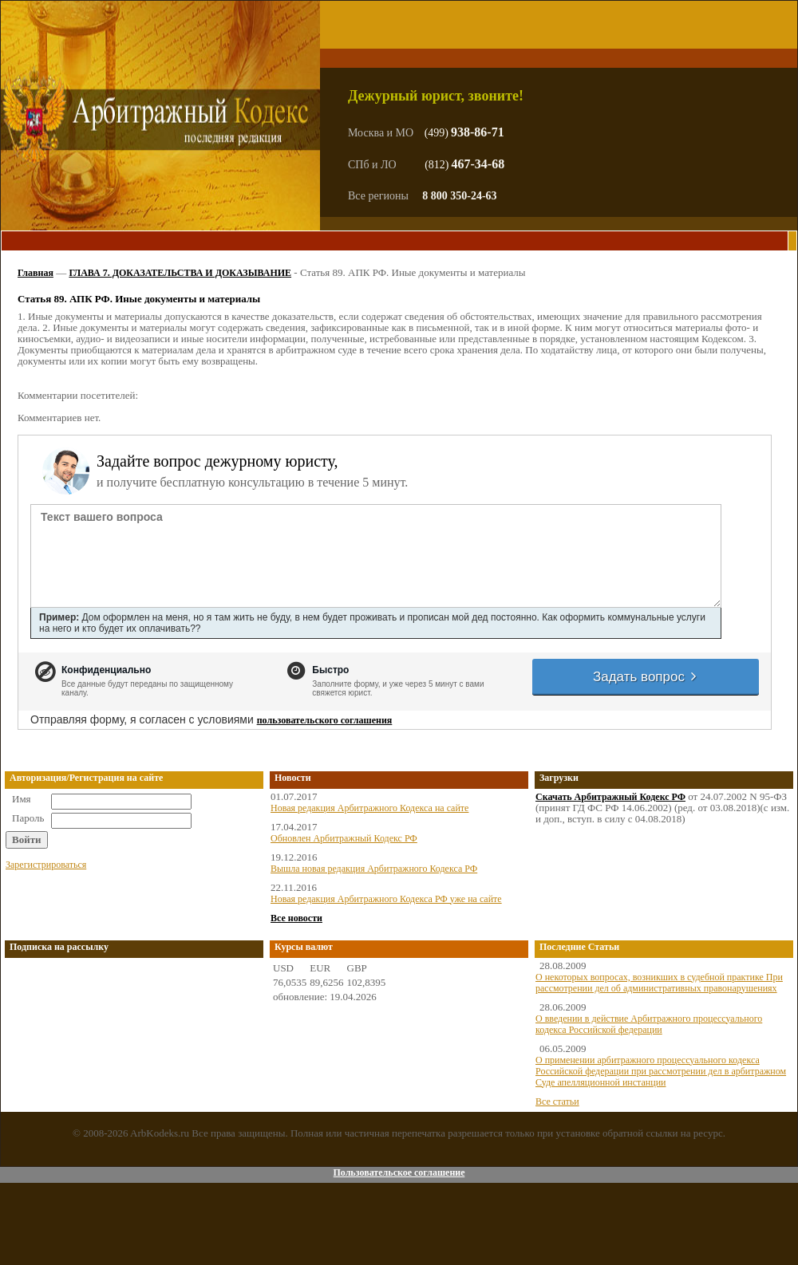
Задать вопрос (645, 676)
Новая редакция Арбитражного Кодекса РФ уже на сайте (386, 898)
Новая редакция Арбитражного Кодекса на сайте (369, 808)
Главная (35, 272)
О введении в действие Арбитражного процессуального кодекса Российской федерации (648, 1024)
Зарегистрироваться (46, 864)
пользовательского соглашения (325, 720)
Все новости (296, 918)
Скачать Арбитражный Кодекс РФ (610, 796)
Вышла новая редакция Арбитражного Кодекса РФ (374, 868)
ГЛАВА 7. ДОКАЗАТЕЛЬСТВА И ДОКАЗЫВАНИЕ (180, 272)
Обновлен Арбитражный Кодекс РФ (344, 838)
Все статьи (557, 1101)
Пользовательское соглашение (398, 1172)
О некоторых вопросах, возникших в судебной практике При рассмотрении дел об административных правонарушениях (659, 982)
